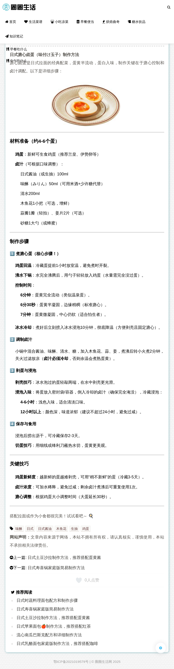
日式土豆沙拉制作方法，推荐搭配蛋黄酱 (64, 557)
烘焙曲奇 (111, 22)
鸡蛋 (85, 529)
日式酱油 (45, 529)
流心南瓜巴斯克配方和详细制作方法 (49, 635)
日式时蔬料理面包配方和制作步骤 (47, 600)
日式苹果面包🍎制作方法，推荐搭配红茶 (54, 626)
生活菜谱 (33, 22)
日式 (30, 529)
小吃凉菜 (59, 22)
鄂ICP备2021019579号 (71, 662)
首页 (10, 22)
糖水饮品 (136, 22)
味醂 (18, 529)
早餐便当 (85, 22)
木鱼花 (61, 529)
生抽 (74, 529)
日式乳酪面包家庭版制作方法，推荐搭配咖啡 (57, 643)
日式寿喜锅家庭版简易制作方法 (56, 568)
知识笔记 (14, 36)
